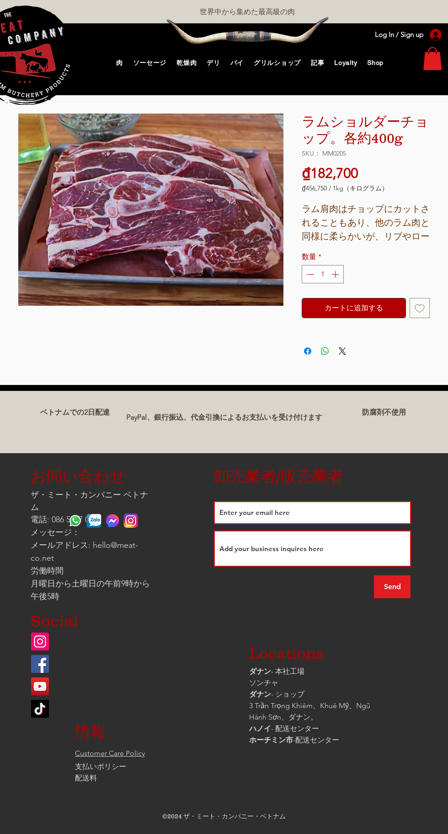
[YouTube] (40, 686)
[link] (432, 58)
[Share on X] (342, 351)
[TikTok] (40, 709)
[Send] (392, 586)
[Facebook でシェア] (307, 351)
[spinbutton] (323, 274)
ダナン (260, 671)
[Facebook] (40, 664)
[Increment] (336, 274)
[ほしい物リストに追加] (420, 308)
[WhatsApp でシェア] (325, 351)
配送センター (317, 740)
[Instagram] (40, 641)
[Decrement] (309, 274)
